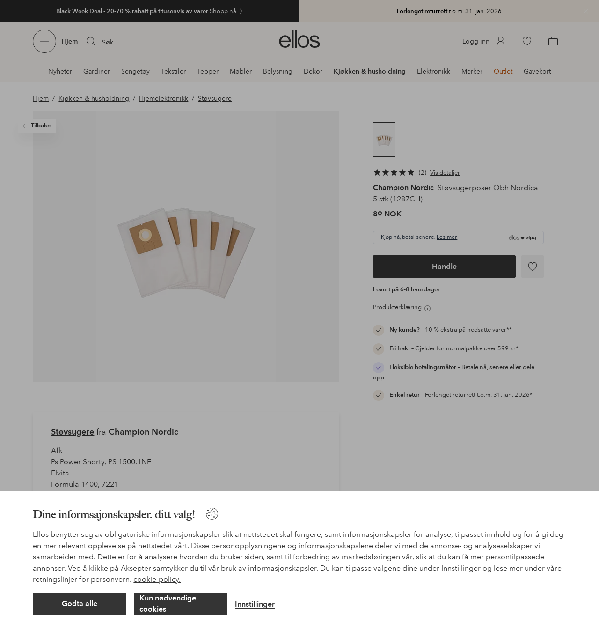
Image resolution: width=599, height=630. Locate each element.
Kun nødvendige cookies (167, 603)
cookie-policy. (157, 579)
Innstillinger (255, 604)
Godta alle (79, 603)
